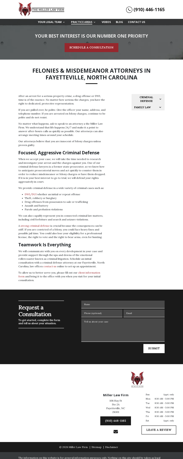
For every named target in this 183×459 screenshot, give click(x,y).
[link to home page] (42, 9)
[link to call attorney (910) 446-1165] (145, 9)
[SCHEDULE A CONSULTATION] (91, 47)
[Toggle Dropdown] (64, 22)
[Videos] (106, 22)
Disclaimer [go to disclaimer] (111, 447)
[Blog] (119, 22)
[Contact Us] (136, 22)
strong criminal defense (35, 225)
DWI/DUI (31, 194)
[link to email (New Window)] (116, 431)
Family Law (142, 107)
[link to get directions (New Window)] (115, 407)
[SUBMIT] (154, 348)
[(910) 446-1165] (115, 420)
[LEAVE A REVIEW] (158, 430)
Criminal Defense (146, 99)
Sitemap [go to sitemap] (96, 447)
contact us (49, 266)
